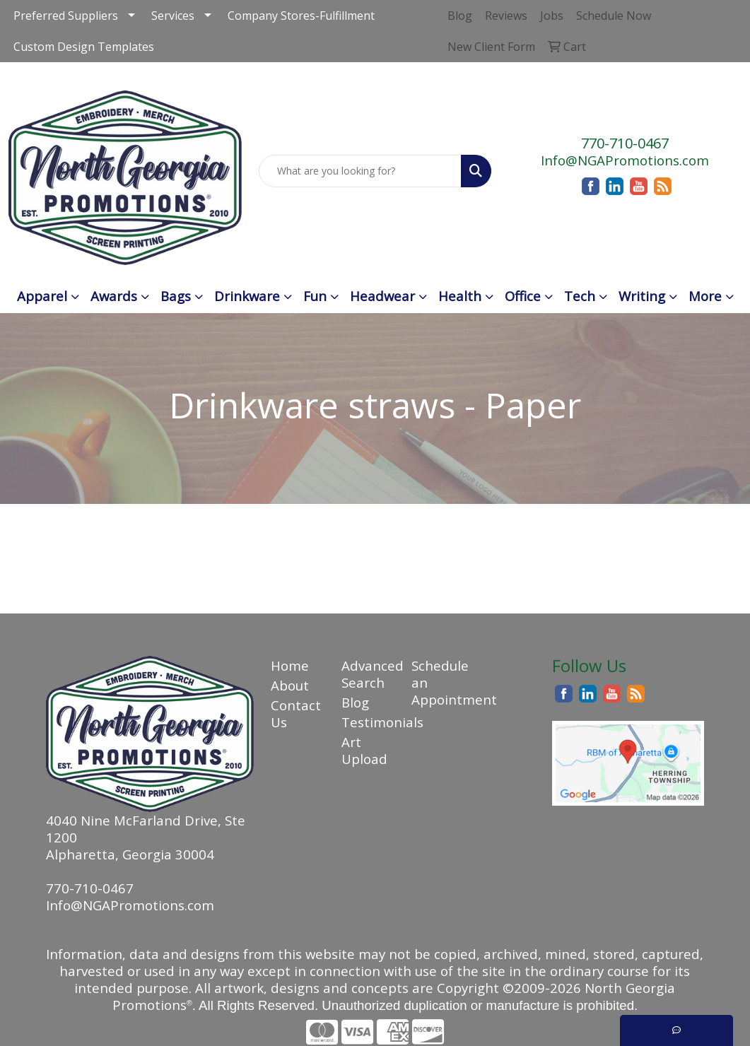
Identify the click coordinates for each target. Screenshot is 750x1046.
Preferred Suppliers (65, 15)
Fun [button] (315, 296)
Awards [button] (113, 296)
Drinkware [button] (247, 296)
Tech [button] (579, 296)
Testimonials (367, 722)
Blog (355, 702)
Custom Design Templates (83, 46)
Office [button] (523, 296)
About (290, 685)
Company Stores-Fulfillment (301, 15)
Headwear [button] (382, 296)
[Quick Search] (360, 171)
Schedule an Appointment (437, 682)
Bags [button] (175, 296)
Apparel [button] (42, 296)
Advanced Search (367, 674)
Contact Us (296, 713)
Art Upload (364, 750)
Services (172, 15)
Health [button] (459, 296)
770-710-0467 (625, 143)
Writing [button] (642, 296)
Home (290, 665)
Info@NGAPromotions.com (625, 160)
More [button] (705, 296)
